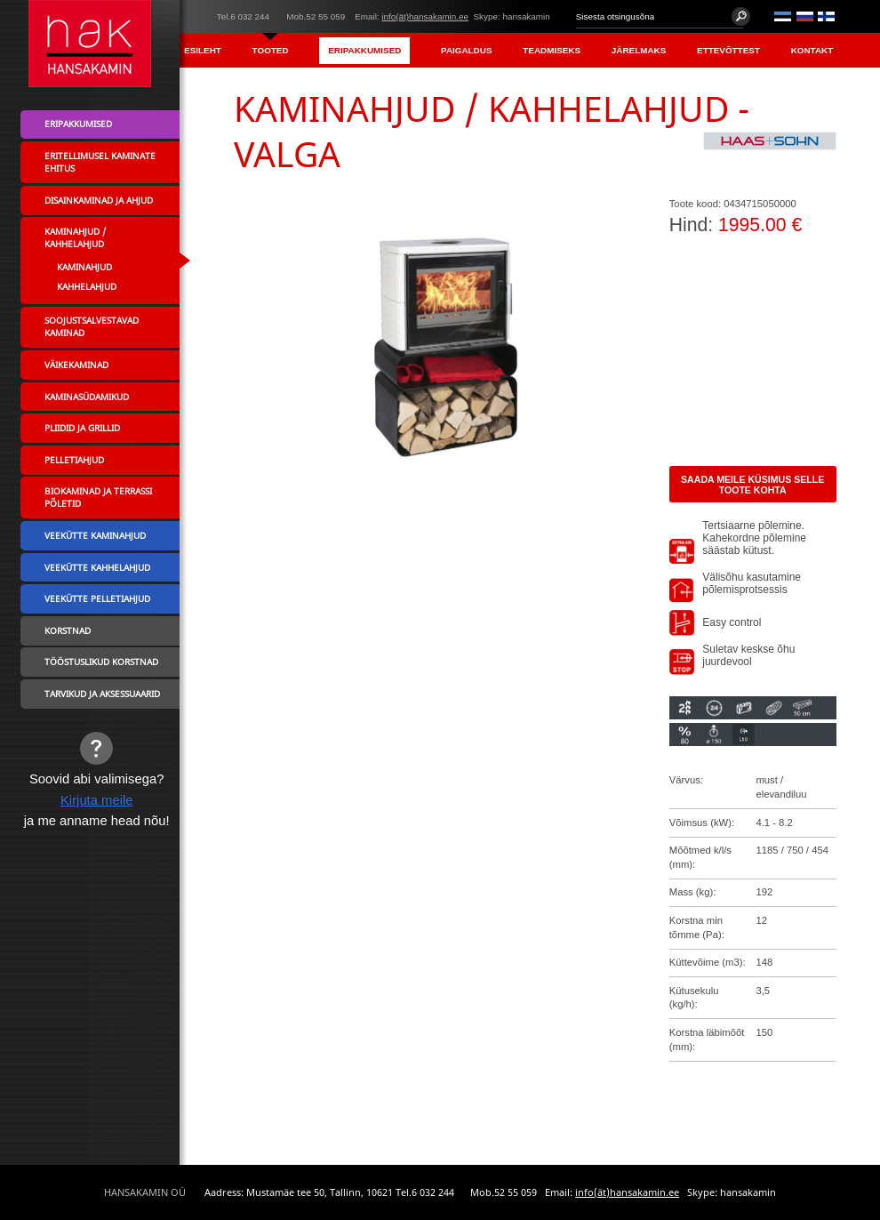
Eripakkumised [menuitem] (364, 50)
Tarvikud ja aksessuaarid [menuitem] (102, 693)
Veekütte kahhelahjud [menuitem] (97, 567)
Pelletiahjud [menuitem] (74, 459)
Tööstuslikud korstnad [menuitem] (101, 661)
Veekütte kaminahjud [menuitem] (95, 535)
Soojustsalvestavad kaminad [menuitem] (91, 326)
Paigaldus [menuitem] (466, 50)
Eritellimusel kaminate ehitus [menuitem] (100, 161)
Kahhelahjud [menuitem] (86, 286)
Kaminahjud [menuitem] (84, 267)
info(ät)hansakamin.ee (424, 16)
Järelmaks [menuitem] (639, 50)
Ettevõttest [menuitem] (728, 50)
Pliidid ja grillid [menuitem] (82, 427)
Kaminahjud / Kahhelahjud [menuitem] (75, 237)
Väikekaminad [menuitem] (76, 364)
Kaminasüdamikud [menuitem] (86, 396)
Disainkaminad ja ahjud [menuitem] (98, 200)
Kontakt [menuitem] (812, 50)
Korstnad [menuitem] (67, 630)
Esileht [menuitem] (202, 50)
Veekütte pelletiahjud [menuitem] (97, 598)
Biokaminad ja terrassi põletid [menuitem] (98, 497)
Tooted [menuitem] (270, 50)
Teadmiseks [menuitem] (551, 50)
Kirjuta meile (96, 800)
